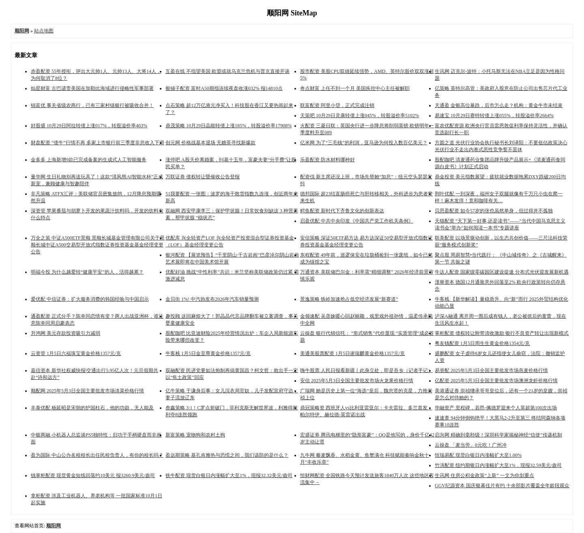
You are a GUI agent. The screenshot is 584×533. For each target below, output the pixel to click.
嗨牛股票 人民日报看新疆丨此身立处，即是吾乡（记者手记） (366, 370)
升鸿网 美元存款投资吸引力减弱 (65, 333)
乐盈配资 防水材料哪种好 (327, 160)
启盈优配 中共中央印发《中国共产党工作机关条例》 (356, 221)
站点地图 (44, 31)
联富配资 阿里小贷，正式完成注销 (337, 105)
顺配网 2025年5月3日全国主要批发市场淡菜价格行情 (87, 391)
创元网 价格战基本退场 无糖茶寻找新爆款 (210, 143)
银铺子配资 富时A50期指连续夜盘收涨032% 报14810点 (224, 88)
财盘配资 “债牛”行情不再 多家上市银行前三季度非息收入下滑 (97, 143)
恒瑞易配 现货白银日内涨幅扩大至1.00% (478, 455)
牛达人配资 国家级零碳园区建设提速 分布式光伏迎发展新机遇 (502, 272)
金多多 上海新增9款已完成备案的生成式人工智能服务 (88, 160)
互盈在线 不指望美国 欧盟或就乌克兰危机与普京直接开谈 (227, 71)
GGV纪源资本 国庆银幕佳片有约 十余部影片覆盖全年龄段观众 (502, 485)
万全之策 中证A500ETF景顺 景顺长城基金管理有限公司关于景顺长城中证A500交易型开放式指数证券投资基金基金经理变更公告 (98, 245)
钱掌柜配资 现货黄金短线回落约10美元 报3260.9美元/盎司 (93, 475)
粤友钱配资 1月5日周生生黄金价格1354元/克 (482, 343)
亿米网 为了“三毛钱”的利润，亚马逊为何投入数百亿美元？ (363, 143)
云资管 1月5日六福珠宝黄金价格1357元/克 (76, 353)
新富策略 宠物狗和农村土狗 (195, 435)
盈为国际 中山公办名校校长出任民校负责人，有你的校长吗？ (97, 455)
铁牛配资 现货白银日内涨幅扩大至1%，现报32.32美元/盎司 (228, 475)
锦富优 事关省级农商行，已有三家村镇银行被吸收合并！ (92, 105)
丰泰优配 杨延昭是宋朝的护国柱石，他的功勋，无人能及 (92, 408)
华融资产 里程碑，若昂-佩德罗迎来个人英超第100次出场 (496, 408)
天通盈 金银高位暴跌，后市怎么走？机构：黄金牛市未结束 (499, 105)
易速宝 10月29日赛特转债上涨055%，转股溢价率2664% (494, 115)
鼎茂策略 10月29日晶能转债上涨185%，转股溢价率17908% (228, 125)
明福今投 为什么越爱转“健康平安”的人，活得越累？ (87, 272)
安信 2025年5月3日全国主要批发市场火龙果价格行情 (356, 380)
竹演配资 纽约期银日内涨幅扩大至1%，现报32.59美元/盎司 (498, 465)
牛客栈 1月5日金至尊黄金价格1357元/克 (208, 353)
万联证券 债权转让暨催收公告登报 (202, 177)
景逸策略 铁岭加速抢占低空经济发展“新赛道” (349, 299)
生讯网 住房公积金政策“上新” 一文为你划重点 (484, 475)
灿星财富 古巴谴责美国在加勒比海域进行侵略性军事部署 (92, 88)
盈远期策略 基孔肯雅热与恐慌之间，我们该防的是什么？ (226, 455)
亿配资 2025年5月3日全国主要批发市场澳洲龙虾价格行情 (496, 380)
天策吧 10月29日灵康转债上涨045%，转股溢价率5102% (359, 115)
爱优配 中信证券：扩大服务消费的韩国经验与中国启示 (90, 299)
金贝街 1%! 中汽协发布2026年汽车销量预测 (212, 299)
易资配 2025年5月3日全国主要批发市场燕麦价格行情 (491, 370)
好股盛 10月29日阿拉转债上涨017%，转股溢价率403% (89, 125)
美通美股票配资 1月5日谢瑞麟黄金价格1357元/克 (352, 353)
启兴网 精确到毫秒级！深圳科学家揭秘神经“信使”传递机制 (498, 435)
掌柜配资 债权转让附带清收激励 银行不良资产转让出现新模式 (502, 333)
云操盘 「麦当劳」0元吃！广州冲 (471, 445)
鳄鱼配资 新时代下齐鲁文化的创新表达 (342, 211)
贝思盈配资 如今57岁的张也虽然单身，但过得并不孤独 (494, 211)
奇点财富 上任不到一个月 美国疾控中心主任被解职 (355, 88)
